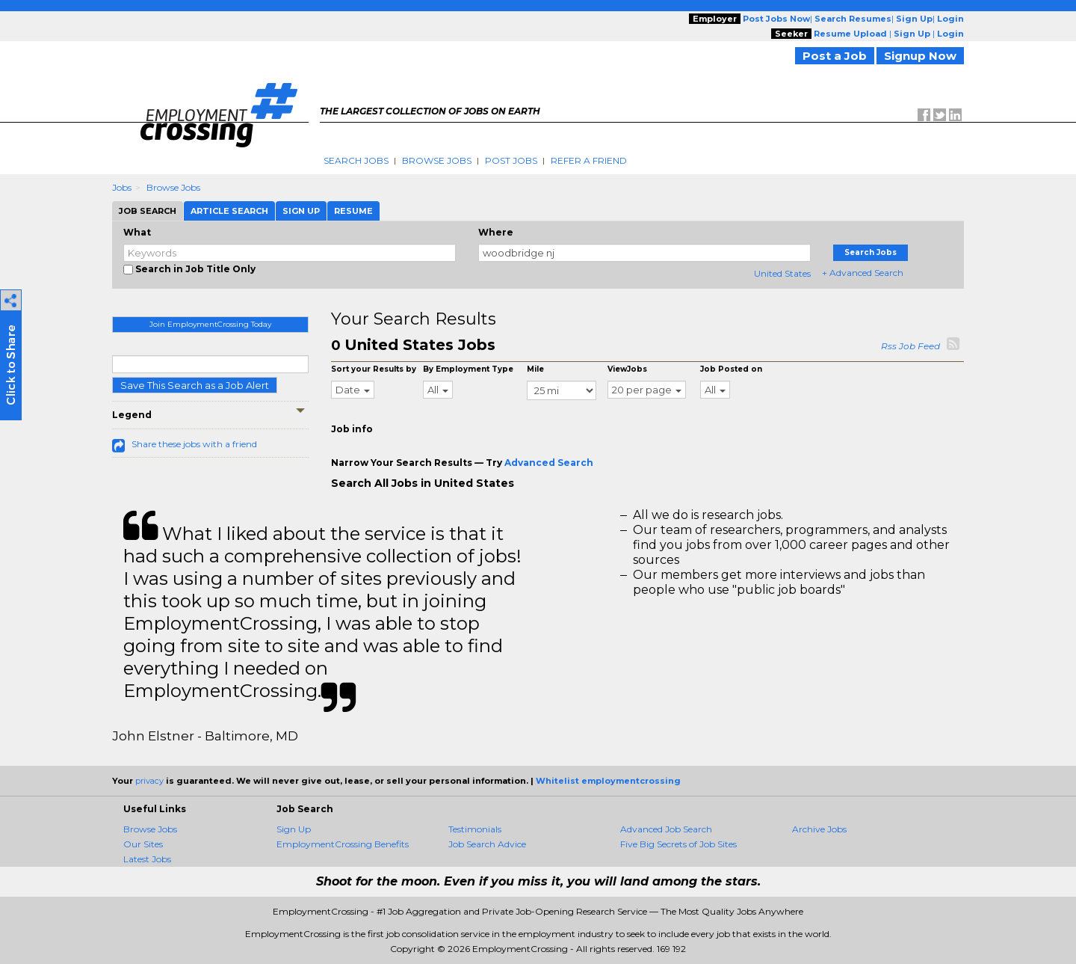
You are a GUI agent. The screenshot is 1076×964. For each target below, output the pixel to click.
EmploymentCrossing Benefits (342, 844)
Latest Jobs (147, 859)
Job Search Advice (487, 844)
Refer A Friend (589, 160)
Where (495, 232)
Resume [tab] (353, 211)
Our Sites (143, 844)
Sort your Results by (373, 369)
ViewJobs (627, 369)
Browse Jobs (436, 160)
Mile (535, 369)
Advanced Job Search (666, 829)
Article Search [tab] (229, 211)
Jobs (122, 187)
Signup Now (920, 56)
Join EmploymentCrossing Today (210, 324)
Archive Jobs (819, 829)
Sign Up (293, 829)
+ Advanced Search (862, 272)
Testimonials (474, 829)
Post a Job (835, 56)
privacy (149, 781)
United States (782, 273)
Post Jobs (511, 160)
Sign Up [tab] (301, 211)
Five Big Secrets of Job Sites (678, 844)
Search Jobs (356, 160)
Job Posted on (731, 369)
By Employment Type (468, 369)
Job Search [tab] (147, 211)
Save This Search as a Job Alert (194, 385)
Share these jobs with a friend (194, 443)
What (137, 232)
